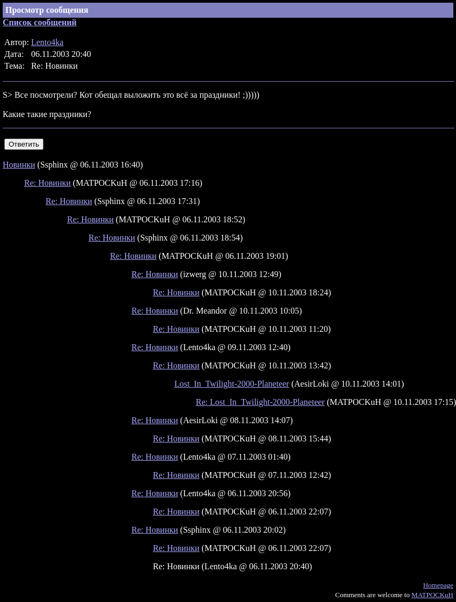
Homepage (438, 585)
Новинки (19, 164)
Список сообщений (40, 22)
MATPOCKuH (432, 595)
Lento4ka (47, 42)
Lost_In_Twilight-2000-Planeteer (231, 383)
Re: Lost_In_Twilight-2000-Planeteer (260, 402)
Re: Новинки (47, 182)
